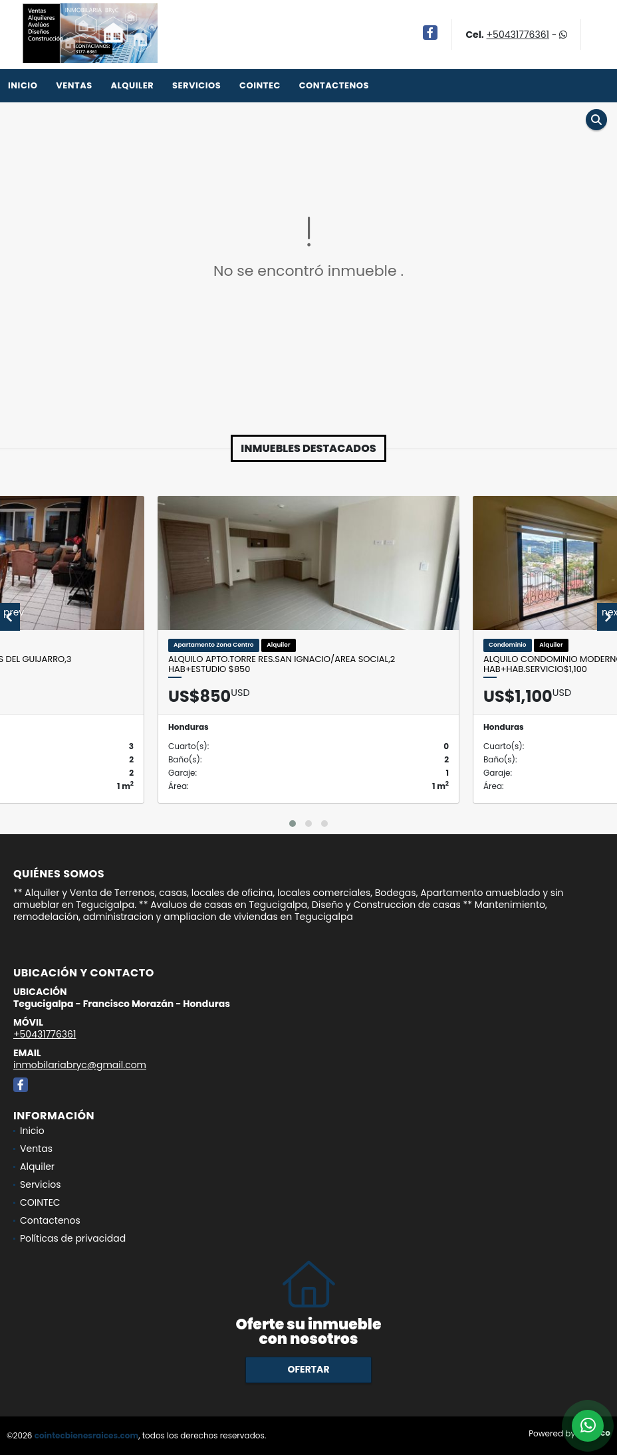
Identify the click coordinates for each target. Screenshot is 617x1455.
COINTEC (260, 85)
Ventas (74, 85)
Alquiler (132, 85)
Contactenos (334, 85)
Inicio (22, 85)
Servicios (196, 85)
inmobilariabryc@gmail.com (79, 1064)
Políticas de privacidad (73, 1238)
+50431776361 (518, 34)
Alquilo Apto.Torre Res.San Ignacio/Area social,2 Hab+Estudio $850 (281, 664)
